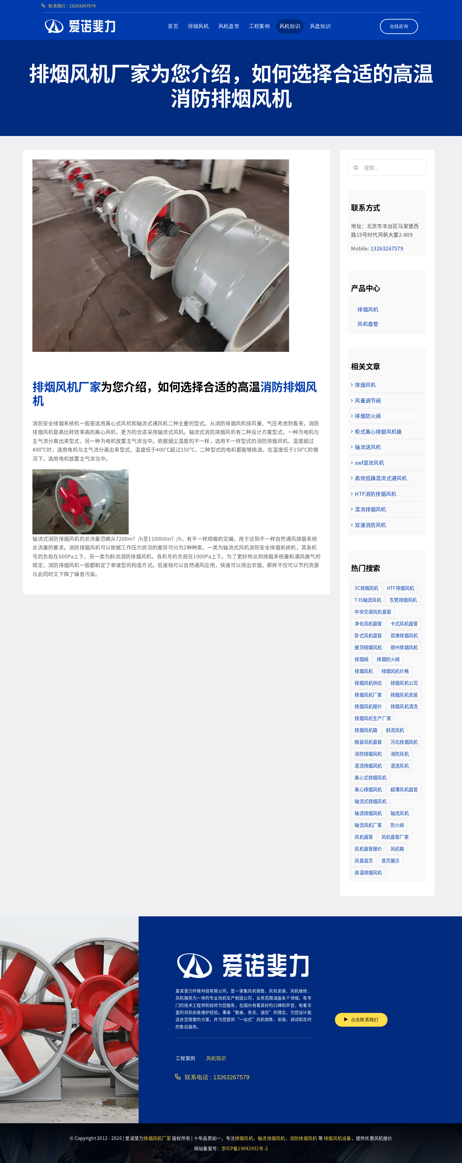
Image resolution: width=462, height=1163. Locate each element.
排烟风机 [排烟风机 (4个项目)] (364, 670)
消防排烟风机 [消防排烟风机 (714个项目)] (368, 753)
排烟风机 (365, 384)
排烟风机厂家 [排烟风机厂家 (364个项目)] (368, 694)
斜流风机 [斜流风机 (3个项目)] (395, 729)
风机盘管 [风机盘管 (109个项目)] (364, 836)
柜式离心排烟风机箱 (378, 431)
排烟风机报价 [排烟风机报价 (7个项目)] (368, 706)
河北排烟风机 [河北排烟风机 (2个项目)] (404, 741)
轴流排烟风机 (271, 1138)
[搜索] (356, 167)
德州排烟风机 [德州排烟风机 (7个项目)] (404, 647)
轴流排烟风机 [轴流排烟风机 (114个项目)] (368, 813)
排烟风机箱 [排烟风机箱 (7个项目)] (366, 729)
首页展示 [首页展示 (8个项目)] (390, 860)
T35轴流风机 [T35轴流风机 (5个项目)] (368, 599)
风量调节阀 (368, 400)
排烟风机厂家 (66, 386)
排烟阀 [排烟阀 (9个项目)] (361, 659)
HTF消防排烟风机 (375, 493)
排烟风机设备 (337, 1138)
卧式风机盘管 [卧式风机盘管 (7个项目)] (368, 635)
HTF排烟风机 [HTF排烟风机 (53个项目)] (400, 587)
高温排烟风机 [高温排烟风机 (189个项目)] (368, 872)
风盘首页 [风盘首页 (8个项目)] (364, 860)
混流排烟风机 (370, 509)
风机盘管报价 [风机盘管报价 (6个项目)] (368, 848)
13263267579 (387, 248)
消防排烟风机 (303, 1138)
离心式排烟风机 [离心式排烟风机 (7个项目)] (371, 777)
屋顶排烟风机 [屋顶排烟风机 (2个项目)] (368, 647)
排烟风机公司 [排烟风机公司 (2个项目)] (404, 682)
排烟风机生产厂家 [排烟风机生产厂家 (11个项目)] (373, 718)
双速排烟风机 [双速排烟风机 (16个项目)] (404, 635)
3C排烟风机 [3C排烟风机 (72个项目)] (366, 587)
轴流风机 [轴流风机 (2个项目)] (399, 813)
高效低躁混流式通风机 (381, 478)
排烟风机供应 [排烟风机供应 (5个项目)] (368, 682)
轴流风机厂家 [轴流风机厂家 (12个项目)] (368, 824)
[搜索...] (387, 167)
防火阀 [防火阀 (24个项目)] (397, 824)
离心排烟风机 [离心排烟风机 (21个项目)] (368, 789)
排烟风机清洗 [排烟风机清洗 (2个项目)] (404, 706)
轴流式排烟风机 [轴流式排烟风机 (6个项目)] (371, 801)
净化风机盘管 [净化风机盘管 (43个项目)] (368, 623)
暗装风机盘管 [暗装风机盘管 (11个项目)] (368, 741)
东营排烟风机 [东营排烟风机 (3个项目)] (403, 599)
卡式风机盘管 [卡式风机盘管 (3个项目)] (404, 623)
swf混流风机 (369, 462)
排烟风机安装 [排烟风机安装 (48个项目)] (404, 694)
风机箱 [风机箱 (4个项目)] (397, 848)
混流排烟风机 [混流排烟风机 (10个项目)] (368, 765)
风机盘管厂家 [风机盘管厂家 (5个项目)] (395, 836)
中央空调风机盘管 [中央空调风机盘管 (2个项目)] (373, 611)
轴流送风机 (368, 447)
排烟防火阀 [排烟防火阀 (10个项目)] (388, 659)
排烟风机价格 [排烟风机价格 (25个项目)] (395, 670)
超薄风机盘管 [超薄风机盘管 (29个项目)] (404, 789)
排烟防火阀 (368, 416)
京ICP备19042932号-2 (244, 1148)
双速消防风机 (370, 525)
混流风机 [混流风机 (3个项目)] (399, 765)
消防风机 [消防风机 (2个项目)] (399, 753)
